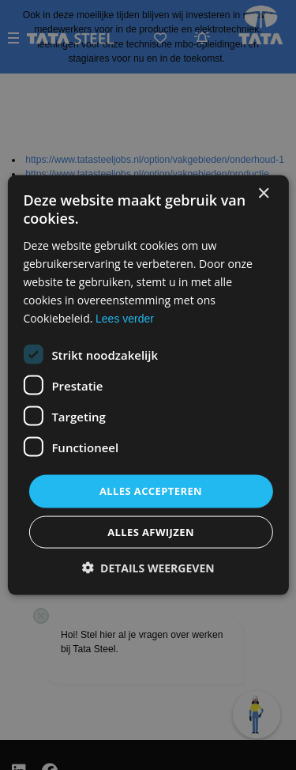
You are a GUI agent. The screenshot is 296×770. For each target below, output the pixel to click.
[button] (147, 567)
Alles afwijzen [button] (150, 531)
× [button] (263, 194)
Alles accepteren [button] (150, 491)
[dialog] (148, 385)
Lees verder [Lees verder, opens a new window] (125, 318)
